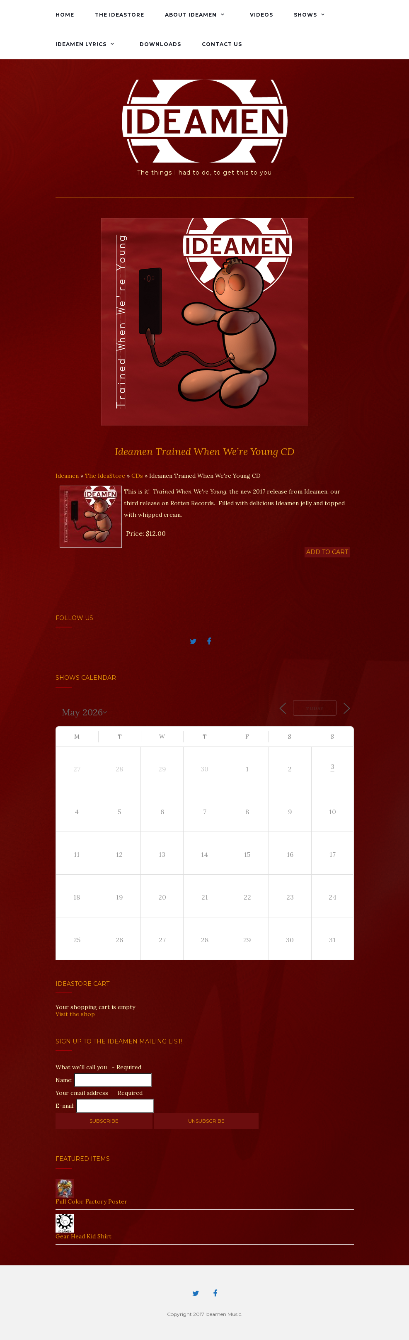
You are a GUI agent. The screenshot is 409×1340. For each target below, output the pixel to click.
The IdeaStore (119, 15)
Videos (261, 15)
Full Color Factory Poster (91, 1201)
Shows (305, 15)
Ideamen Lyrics (81, 44)
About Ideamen (191, 15)
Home (65, 15)
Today (315, 708)
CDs (137, 475)
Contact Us (222, 44)
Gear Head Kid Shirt (83, 1236)
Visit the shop (75, 1014)
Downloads (160, 44)
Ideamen (67, 475)
